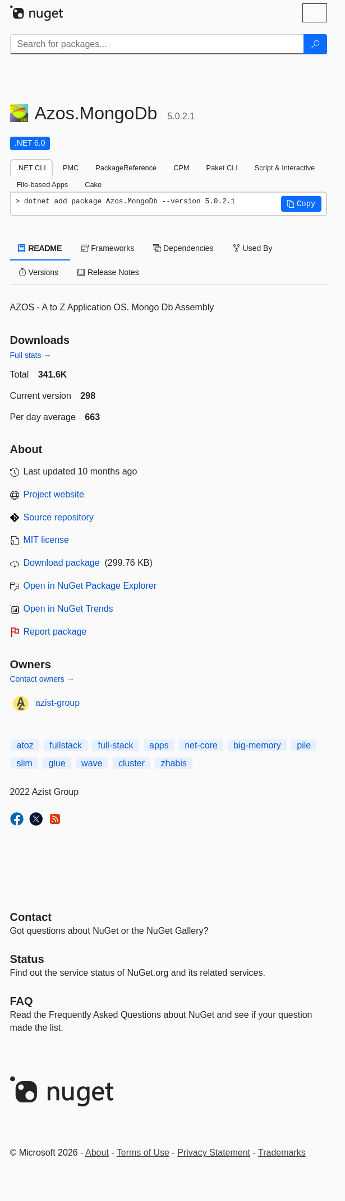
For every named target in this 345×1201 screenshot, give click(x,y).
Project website (54, 494)
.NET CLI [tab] (31, 168)
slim (25, 763)
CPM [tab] (181, 168)
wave (91, 763)
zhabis (173, 763)
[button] (301, 204)
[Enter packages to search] (157, 44)
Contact (31, 917)
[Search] (315, 44)
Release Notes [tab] (108, 272)
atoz (25, 745)
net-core (201, 745)
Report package (55, 631)
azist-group (57, 702)
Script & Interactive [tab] (285, 168)
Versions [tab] (39, 272)
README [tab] (40, 248)
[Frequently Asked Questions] (21, 1001)
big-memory (256, 745)
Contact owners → (42, 678)
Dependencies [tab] (183, 248)
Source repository (59, 517)
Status (27, 959)
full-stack (115, 745)
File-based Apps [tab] (42, 184)
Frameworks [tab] (107, 248)
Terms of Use (143, 1152)
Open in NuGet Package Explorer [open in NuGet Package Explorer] (90, 585)
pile (304, 745)
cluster (131, 763)
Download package (62, 562)
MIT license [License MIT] (47, 539)
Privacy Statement (213, 1152)
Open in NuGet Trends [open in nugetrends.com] (68, 608)
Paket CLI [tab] (222, 168)
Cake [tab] (93, 184)
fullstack (65, 745)
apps (159, 745)
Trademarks (282, 1152)
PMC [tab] (71, 168)
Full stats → (31, 355)
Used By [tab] (253, 248)
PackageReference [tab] (126, 168)
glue (56, 763)
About (97, 1152)
